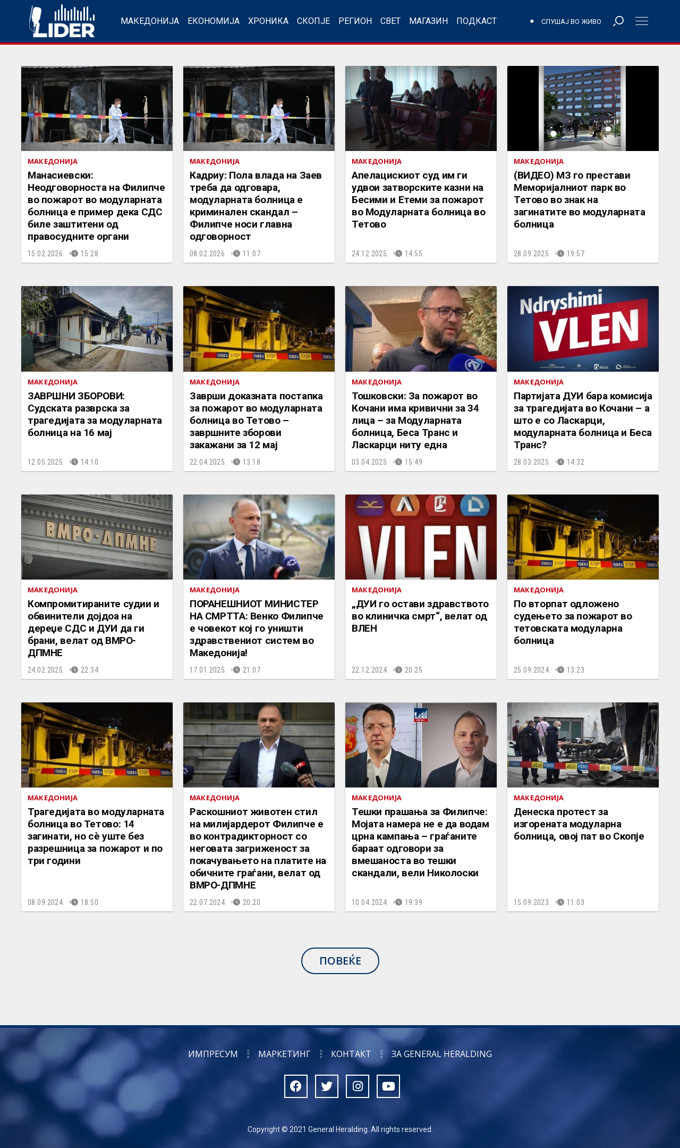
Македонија (150, 21)
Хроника (268, 21)
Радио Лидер (62, 21)
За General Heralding (442, 1054)
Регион (355, 21)
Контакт (351, 1054)
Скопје (313, 21)
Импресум (213, 1054)
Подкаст (476, 21)
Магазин (428, 21)
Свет (390, 21)
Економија (214, 21)
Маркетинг (284, 1054)
